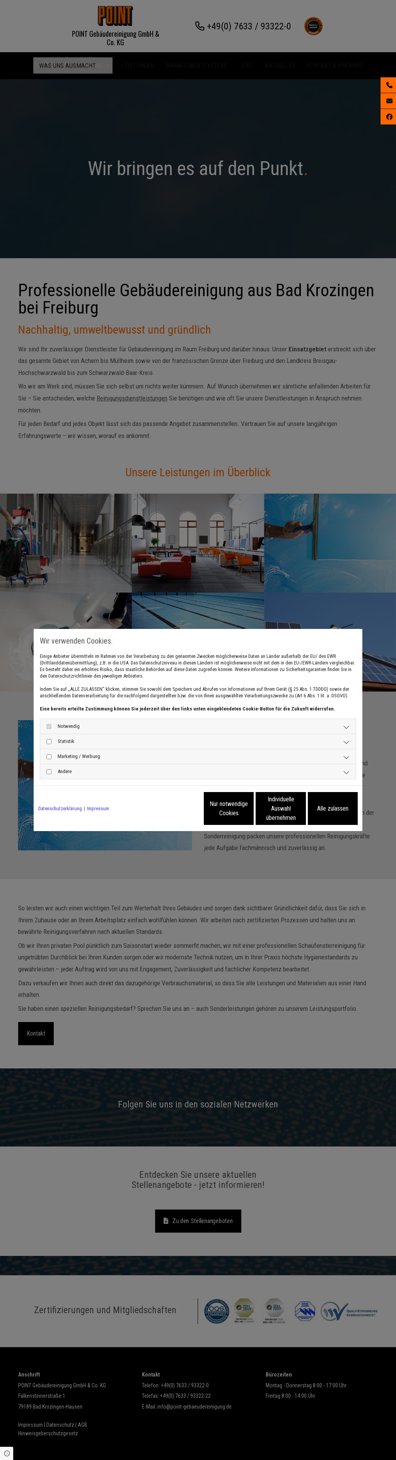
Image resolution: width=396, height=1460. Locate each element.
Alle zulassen (322, 808)
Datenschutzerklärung (60, 808)
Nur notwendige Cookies (175, 808)
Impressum (98, 808)
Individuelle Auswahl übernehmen (249, 808)
